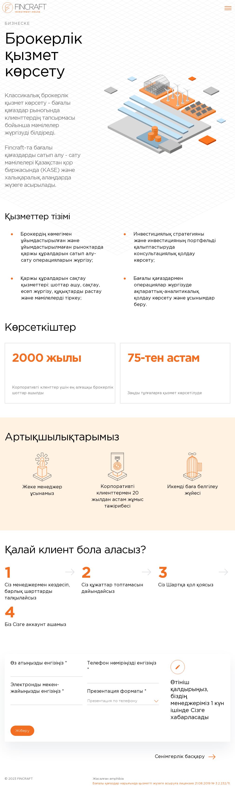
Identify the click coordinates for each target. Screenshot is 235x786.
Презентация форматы (116, 691)
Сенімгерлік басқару (185, 756)
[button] (123, 700)
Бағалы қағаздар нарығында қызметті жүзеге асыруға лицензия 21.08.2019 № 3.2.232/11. (161, 783)
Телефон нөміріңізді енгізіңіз (121, 666)
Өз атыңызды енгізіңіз (38, 663)
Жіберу (22, 731)
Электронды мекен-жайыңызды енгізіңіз (37, 688)
